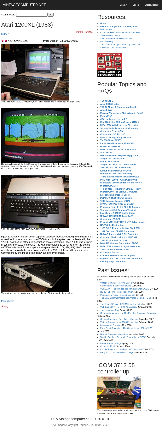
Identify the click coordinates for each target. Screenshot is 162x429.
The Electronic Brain (109, 310)
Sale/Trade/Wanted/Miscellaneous (116, 38)
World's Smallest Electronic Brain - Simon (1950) (123, 337)
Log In (136, 5)
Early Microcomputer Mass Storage (117, 352)
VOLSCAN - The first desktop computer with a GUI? (124, 289)
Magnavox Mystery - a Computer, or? (117, 295)
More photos (7, 301)
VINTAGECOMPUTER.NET (24, 5)
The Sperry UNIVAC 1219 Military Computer (121, 304)
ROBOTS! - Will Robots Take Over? (117, 292)
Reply (5, 306)
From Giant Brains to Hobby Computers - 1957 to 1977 (126, 328)
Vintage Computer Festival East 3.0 (117, 283)
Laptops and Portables (111, 325)
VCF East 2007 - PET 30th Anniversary (118, 307)
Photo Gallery (106, 41)
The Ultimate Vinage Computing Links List (120, 44)
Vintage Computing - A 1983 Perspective (119, 322)
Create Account (152, 5)
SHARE (5, 33)
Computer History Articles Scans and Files (120, 32)
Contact (123, 5)
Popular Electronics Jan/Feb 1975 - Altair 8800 (122, 349)
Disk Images (106, 29)
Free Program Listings (110, 343)
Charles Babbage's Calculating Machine (119, 319)
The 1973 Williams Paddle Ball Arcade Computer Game (126, 298)
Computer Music (108, 346)
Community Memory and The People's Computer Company (128, 313)
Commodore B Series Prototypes (115, 286)
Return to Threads (83, 32)
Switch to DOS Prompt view (113, 47)
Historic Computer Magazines (114, 334)
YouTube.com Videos (110, 35)
